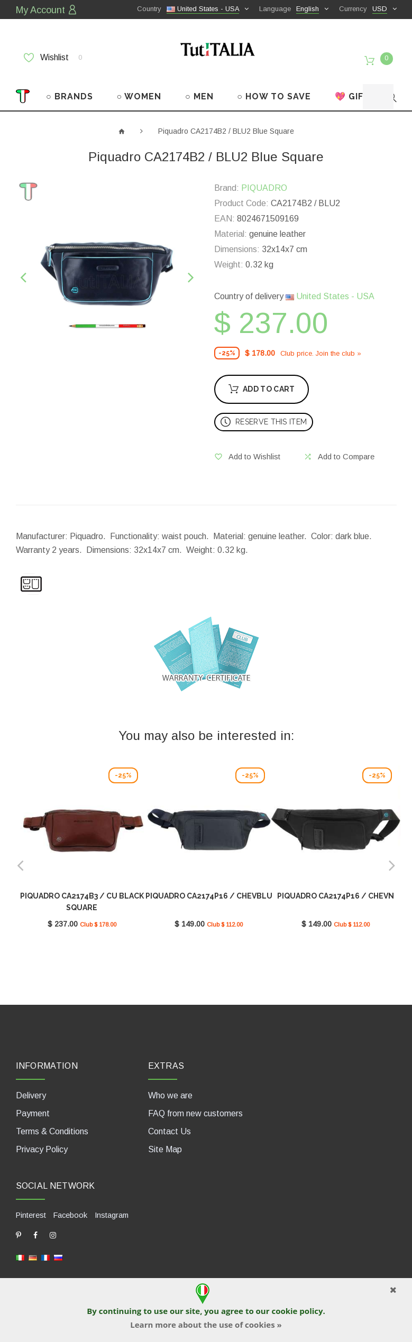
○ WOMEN (139, 89)
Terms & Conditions (52, 1120)
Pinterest (31, 1204)
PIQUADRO (264, 180)
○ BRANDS (69, 89)
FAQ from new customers (195, 1102)
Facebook (69, 1204)
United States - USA (330, 288)
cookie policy (297, 1311)
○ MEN (199, 89)
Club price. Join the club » (320, 345)
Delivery (31, 1084)
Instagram (110, 1204)
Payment (33, 1102)
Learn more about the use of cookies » (205, 1324)
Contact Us (169, 1120)
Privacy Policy (42, 1138)
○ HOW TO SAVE (274, 89)
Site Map (165, 1138)
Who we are (170, 1084)
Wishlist (53, 56)
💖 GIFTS (355, 89)
